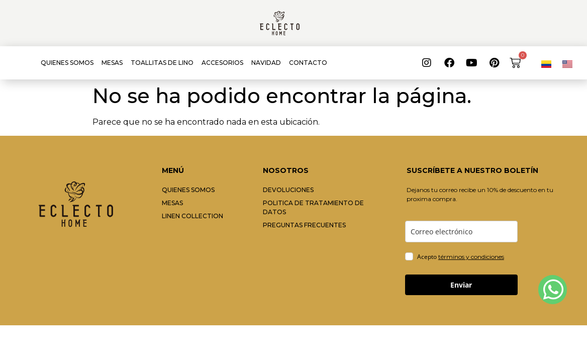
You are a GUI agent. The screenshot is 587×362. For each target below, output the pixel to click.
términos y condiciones (471, 256)
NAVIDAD (266, 62)
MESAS (112, 62)
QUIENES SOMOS (67, 62)
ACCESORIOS (222, 62)
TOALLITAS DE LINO (162, 62)
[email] (461, 231)
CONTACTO (308, 62)
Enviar (461, 285)
